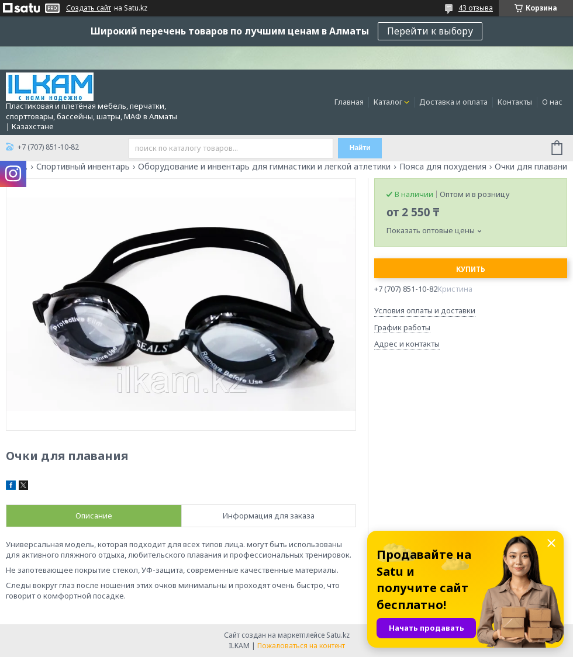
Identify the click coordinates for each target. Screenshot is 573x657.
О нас (552, 101)
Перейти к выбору (430, 31)
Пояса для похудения (442, 166)
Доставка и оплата (453, 101)
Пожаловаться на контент (301, 646)
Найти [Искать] (360, 148)
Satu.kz (338, 635)
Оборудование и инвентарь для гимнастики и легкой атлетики (264, 166)
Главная (349, 101)
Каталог (388, 101)
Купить (470, 269)
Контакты (515, 101)
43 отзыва (475, 8)
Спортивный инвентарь (83, 166)
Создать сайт (88, 8)
